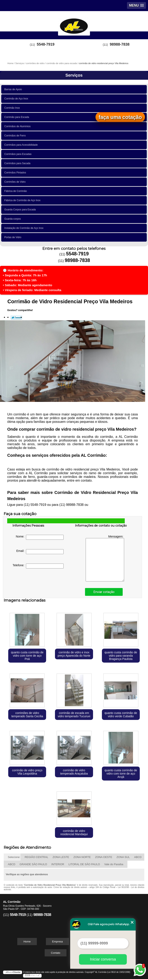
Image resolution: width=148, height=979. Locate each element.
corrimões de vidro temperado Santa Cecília (27, 714)
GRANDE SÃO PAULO (33, 864)
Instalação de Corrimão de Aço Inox (24, 228)
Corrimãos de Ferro (15, 135)
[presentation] (38, 583)
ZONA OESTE (103, 857)
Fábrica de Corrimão (16, 191)
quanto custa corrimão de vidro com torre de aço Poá (27, 656)
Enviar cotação (103, 592)
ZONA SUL (123, 857)
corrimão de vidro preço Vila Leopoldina (27, 772)
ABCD (137, 857)
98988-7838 (119, 44)
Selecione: (14, 857)
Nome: (40, 537)
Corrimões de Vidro (15, 181)
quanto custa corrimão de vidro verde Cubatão (121, 714)
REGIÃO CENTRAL (36, 857)
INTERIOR (57, 864)
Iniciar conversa (103, 959)
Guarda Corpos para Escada (20, 209)
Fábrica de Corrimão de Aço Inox (23, 200)
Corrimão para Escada (17, 117)
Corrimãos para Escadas (18, 154)
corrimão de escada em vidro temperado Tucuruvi (74, 714)
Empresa (57, 941)
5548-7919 (45, 44)
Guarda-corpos (13, 218)
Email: (40, 551)
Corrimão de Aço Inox (16, 98)
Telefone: (38, 566)
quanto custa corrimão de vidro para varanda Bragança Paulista (121, 656)
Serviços (74, 75)
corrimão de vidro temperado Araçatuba (74, 772)
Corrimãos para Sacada (18, 163)
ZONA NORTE (82, 857)
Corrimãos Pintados (15, 172)
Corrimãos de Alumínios (18, 126)
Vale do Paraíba (113, 864)
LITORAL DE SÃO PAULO (84, 864)
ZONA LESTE (61, 857)
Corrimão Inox (12, 107)
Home (27, 941)
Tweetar (16, 317)
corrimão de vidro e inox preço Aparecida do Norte (74, 654)
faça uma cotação (120, 117)
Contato (55, 952)
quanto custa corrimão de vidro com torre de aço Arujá (121, 773)
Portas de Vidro (13, 237)
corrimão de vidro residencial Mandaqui (73, 832)
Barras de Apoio (13, 89)
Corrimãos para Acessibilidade (21, 144)
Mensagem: (105, 558)
